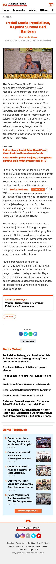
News (46, 543)
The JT (40, 543)
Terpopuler (19, 10)
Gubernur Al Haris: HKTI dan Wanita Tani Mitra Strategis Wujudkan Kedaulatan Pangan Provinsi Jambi (20, 469)
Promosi (19, 546)
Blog (38, 546)
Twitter (35, 537)
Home (6, 10)
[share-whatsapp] (30, 334)
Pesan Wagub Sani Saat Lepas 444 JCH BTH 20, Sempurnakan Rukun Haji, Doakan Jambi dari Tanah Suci (20, 498)
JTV (36, 550)
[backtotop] (28, 522)
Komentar (28, 341)
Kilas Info (22, 550)
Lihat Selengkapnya (28, 511)
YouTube (40, 537)
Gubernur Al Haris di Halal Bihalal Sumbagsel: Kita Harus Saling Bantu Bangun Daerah (20, 455)
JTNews (44, 10)
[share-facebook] (21, 334)
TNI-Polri (9, 316)
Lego (30, 550)
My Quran (29, 546)
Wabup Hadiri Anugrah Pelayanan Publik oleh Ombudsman (24, 305)
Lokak (44, 546)
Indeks (32, 10)
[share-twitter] (26, 334)
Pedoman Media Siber (25, 543)
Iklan (11, 546)
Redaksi (10, 543)
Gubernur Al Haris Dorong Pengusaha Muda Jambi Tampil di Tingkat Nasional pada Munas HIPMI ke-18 (20, 441)
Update (38, 189)
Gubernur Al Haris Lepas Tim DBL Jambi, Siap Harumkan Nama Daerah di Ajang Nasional (20, 484)
